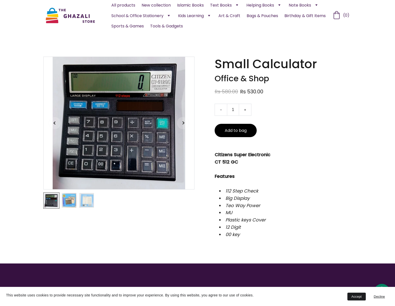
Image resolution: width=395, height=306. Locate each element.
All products (123, 5)
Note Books (300, 5)
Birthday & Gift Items (305, 16)
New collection (156, 5)
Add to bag (236, 132)
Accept (356, 296)
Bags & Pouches (262, 16)
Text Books (221, 5)
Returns (285, 286)
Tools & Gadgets (166, 26)
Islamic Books (190, 5)
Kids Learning (191, 16)
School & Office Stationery (137, 16)
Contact (286, 277)
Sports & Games (127, 26)
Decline (379, 296)
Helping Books (260, 5)
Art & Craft (229, 16)
